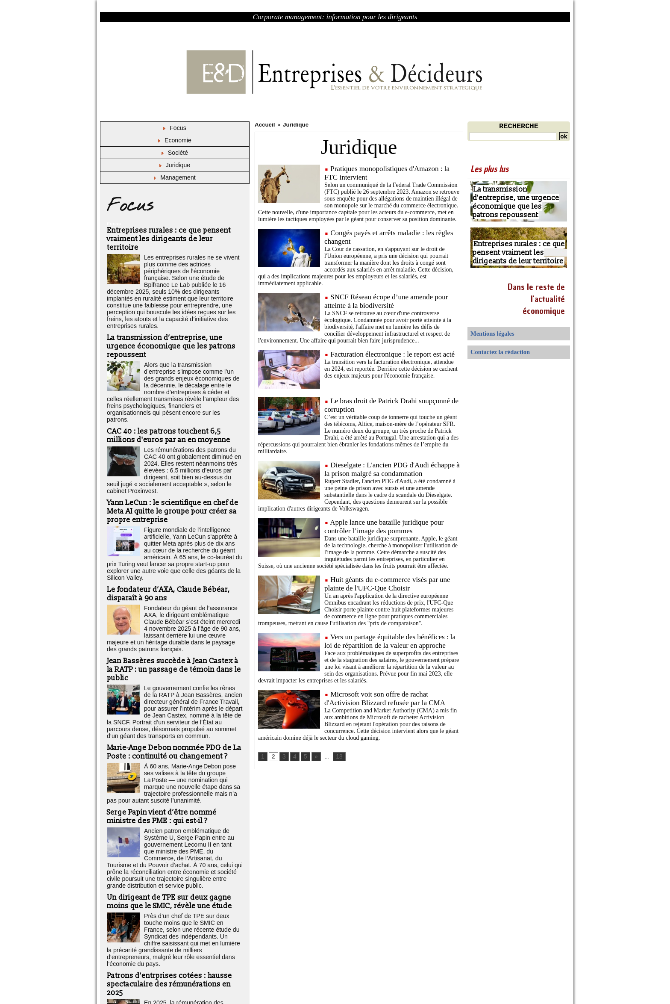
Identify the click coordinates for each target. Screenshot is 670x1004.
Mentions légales (487, 332)
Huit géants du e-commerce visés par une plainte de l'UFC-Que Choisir (387, 582)
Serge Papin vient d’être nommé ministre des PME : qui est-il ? (160, 753)
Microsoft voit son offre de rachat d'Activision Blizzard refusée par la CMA (384, 697)
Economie (174, 139)
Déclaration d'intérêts (182, 982)
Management (175, 175)
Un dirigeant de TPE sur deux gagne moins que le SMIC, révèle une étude (168, 828)
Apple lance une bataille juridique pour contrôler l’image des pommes (384, 525)
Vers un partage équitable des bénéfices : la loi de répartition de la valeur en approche (389, 640)
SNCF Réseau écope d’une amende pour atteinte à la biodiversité (386, 300)
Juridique (174, 163)
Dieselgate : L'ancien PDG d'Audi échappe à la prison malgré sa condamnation (392, 468)
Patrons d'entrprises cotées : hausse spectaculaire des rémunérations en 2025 (167, 901)
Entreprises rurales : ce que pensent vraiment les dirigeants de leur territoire (174, 230)
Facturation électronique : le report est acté (392, 353)
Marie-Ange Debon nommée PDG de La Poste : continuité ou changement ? (171, 691)
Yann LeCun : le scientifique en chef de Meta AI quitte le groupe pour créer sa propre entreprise (171, 461)
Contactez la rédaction (493, 348)
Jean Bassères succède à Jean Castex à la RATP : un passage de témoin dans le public (174, 613)
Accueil (263, 124)
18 (336, 756)
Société (174, 151)
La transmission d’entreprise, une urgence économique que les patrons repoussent (169, 322)
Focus (174, 127)
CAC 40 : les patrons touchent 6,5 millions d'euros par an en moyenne (166, 394)
